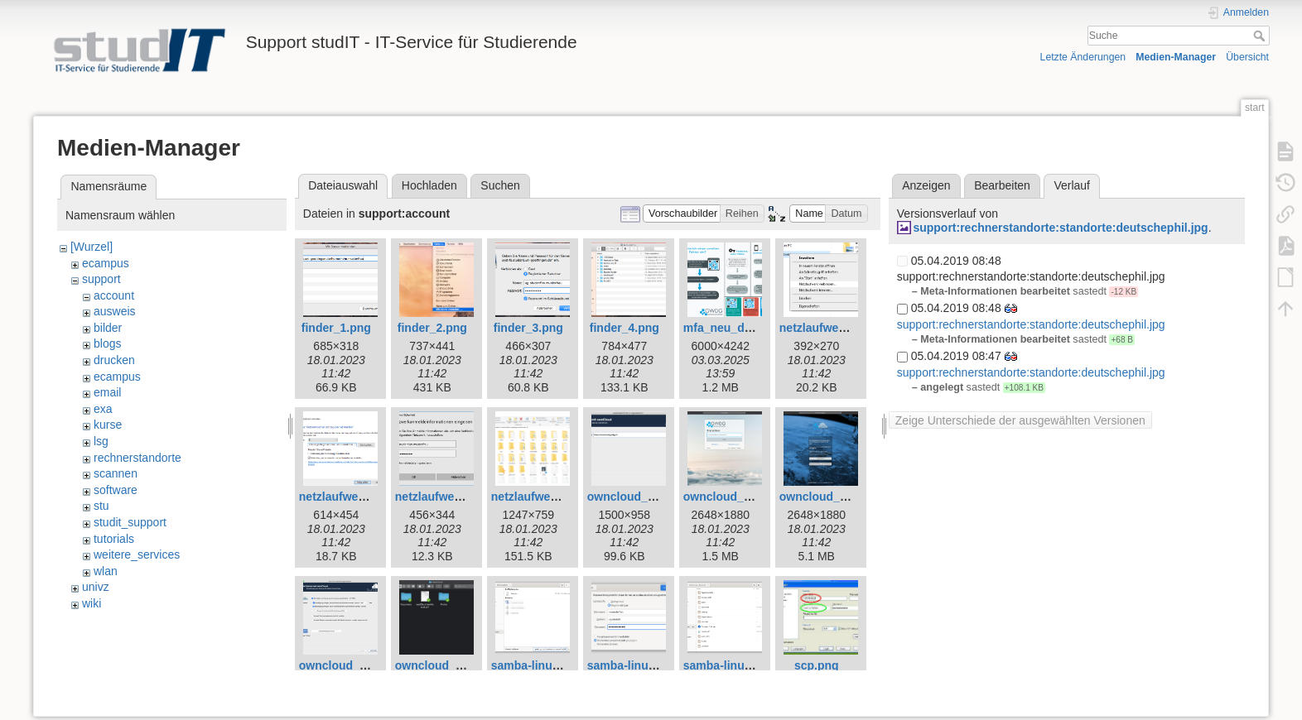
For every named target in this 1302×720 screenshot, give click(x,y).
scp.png (816, 665)
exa (103, 408)
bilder (108, 327)
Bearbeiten (1002, 185)
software (115, 490)
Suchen (499, 185)
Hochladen (429, 185)
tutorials (114, 538)
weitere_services (137, 554)
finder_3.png (528, 327)
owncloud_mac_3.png (839, 496)
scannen (115, 473)
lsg (101, 441)
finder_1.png (336, 327)
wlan (106, 571)
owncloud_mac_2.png (743, 496)
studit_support (130, 522)
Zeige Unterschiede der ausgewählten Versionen (1020, 420)
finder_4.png (624, 327)
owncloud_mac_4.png (359, 665)
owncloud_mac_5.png (455, 665)
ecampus (105, 263)
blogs (107, 343)
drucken (114, 360)
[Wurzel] (91, 246)
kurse (108, 424)
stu (101, 505)
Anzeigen (926, 185)
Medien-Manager (1176, 57)
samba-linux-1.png (542, 665)
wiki (91, 603)
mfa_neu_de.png (729, 327)
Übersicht (1247, 57)
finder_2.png (432, 327)
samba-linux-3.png (734, 665)
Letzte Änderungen (1083, 57)
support (101, 279)
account (114, 295)
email (107, 392)
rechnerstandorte (137, 457)
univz (95, 586)
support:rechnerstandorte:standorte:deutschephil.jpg (1060, 227)
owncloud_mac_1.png (647, 496)
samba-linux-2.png (638, 665)
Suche (1261, 35)
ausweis (115, 311)
